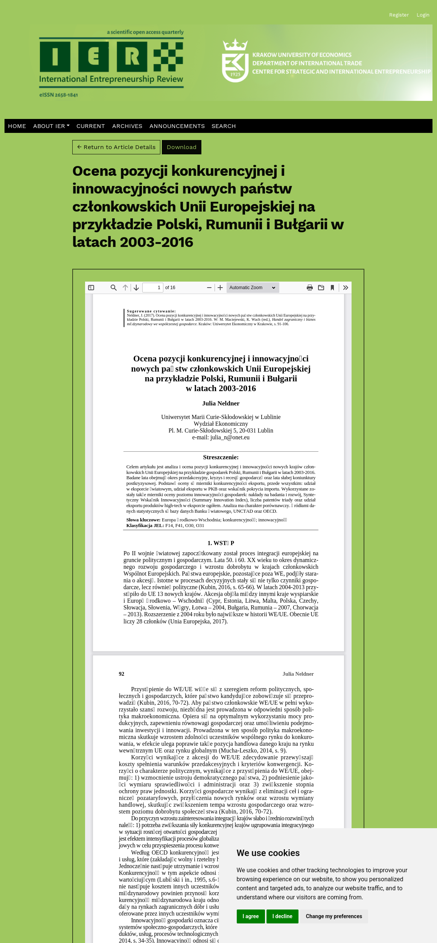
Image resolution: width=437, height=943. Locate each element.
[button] (51, 126)
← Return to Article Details (116, 147)
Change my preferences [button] (334, 916)
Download (184, 146)
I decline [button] (282, 916)
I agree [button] (251, 916)
